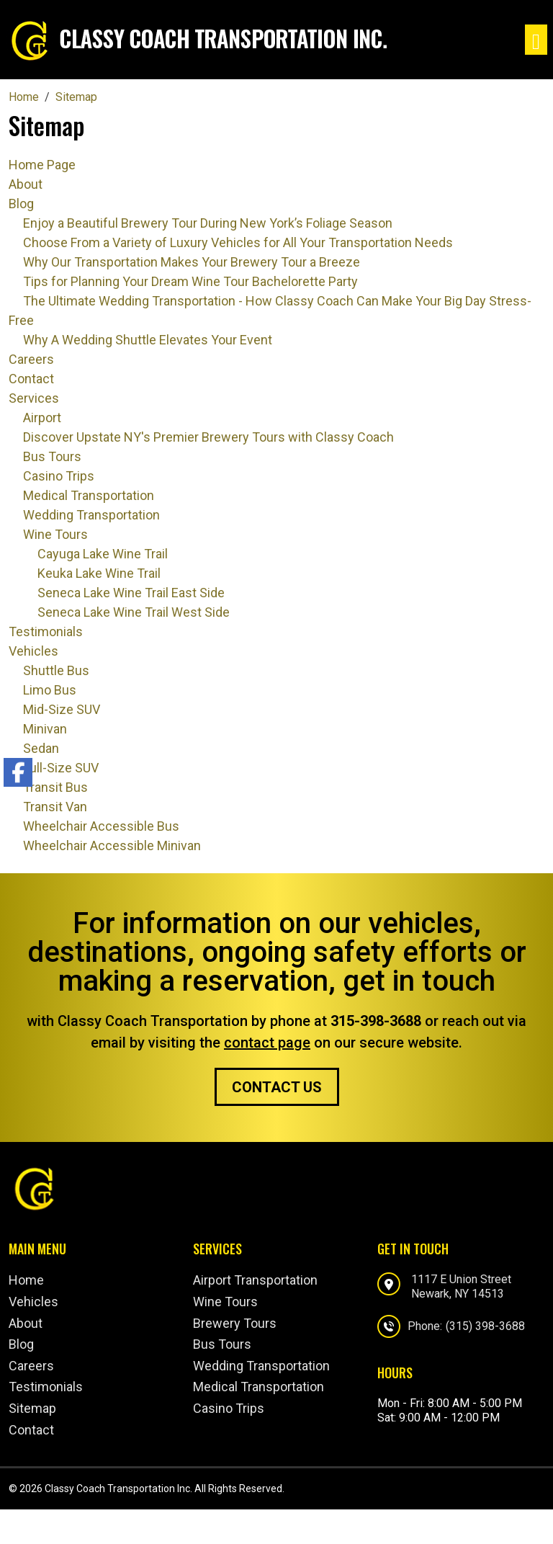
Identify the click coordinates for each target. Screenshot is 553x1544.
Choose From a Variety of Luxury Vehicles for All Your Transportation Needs (238, 242)
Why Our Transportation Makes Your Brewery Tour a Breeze (191, 261)
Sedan (41, 748)
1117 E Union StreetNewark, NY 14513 (461, 1286)
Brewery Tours (234, 1323)
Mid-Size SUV (61, 709)
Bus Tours (52, 456)
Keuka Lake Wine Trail (99, 573)
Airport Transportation (255, 1280)
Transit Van (55, 806)
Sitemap (32, 1408)
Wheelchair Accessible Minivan (112, 845)
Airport (42, 417)
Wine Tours (55, 534)
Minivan (45, 728)
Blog (21, 203)
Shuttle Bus (56, 670)
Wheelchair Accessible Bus (101, 826)
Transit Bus (55, 787)
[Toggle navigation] (536, 39)
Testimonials (46, 631)
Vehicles (33, 651)
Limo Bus (49, 689)
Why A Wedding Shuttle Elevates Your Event (147, 339)
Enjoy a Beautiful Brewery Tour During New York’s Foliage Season (207, 223)
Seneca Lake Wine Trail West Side (133, 612)
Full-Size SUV (61, 767)
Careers (31, 359)
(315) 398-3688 (485, 1326)
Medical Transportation (88, 495)
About (25, 184)
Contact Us (277, 1087)
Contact (31, 378)
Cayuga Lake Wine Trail (102, 553)
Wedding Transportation (91, 514)
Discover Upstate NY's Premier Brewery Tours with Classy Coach (208, 437)
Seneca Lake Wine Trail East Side (131, 592)
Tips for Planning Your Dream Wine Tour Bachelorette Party (190, 281)
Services (34, 398)
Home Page (42, 164)
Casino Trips (58, 475)
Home (26, 1280)
